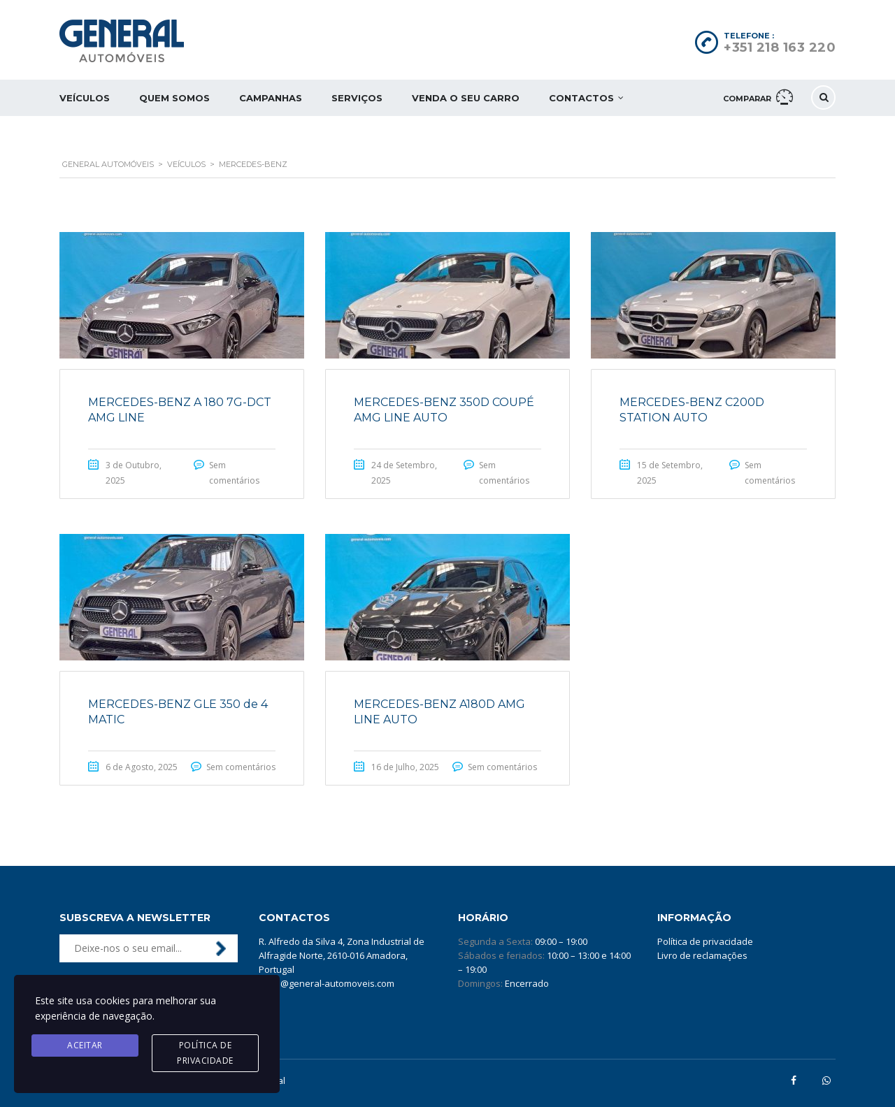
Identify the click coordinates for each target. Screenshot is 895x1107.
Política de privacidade (705, 941)
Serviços (356, 97)
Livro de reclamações (702, 955)
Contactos (581, 97)
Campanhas (270, 97)
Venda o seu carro (466, 97)
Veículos (84, 97)
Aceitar (85, 1045)
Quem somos (174, 97)
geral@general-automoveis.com (326, 983)
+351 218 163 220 (780, 47)
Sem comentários (240, 767)
